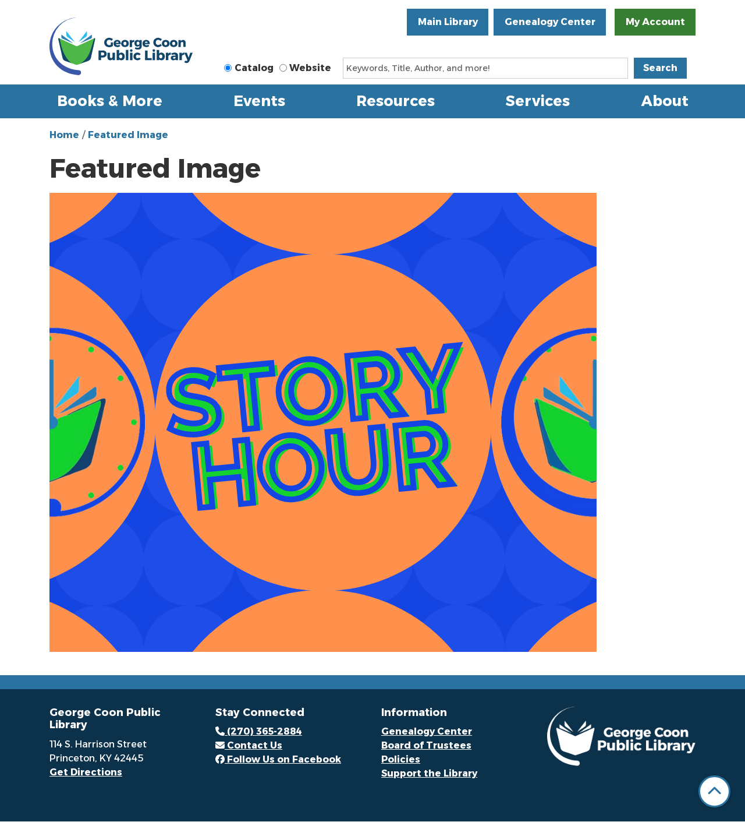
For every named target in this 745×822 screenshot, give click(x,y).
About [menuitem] (665, 101)
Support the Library (429, 773)
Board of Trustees (426, 745)
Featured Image (128, 134)
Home (64, 134)
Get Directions (85, 772)
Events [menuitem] (259, 101)
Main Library (448, 21)
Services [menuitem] (538, 101)
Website (310, 67)
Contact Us (248, 745)
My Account (655, 21)
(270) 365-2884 (258, 731)
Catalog (254, 67)
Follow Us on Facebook (278, 759)
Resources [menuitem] (395, 101)
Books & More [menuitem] (109, 101)
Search (660, 67)
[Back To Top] (714, 791)
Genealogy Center (550, 21)
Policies (400, 759)
